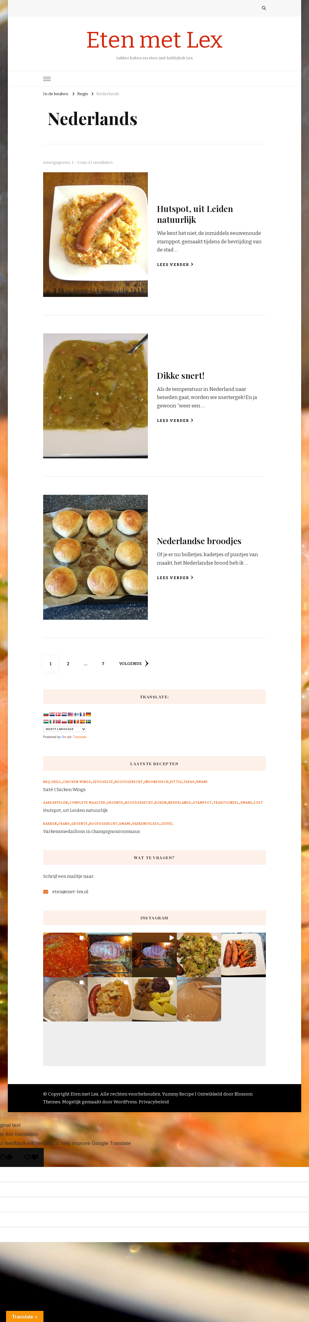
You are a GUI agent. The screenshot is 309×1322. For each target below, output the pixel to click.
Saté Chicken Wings (64, 789)
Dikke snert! (181, 375)
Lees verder (175, 264)
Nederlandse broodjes (199, 540)
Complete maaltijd (87, 803)
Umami (202, 782)
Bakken (50, 824)
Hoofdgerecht (129, 782)
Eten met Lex (154, 40)
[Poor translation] (31, 1157)
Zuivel (167, 824)
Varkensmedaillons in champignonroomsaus (91, 831)
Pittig (176, 782)
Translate (74, 737)
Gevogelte (103, 782)
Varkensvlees (145, 824)
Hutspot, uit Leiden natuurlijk (195, 214)
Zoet (258, 803)
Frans (64, 824)
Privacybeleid (154, 1102)
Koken (161, 803)
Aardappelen (55, 803)
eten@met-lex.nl (70, 891)
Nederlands (179, 803)
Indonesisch (157, 782)
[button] (65, 955)
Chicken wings (77, 782)
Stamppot (202, 803)
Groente (115, 803)
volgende (133, 663)
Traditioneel (226, 803)
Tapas (189, 782)
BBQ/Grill (52, 782)
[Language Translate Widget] (64, 729)
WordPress (125, 1102)
